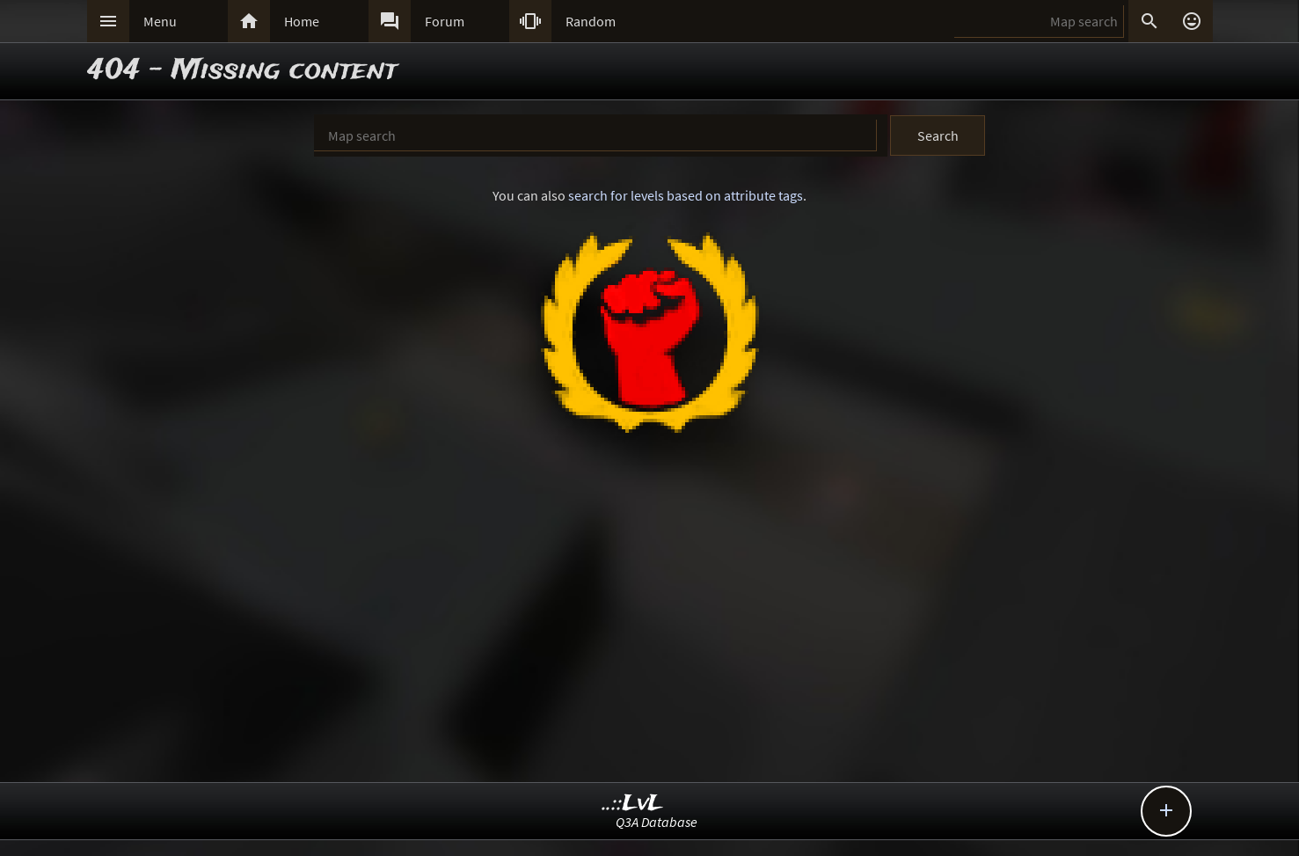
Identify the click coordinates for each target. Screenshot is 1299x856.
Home (301, 21)
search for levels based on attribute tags (685, 195)
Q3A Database (656, 821)
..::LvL (632, 803)
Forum (444, 21)
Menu (160, 21)
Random (591, 21)
